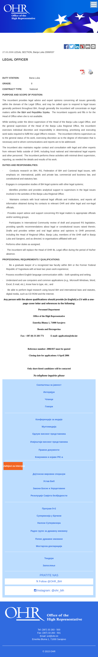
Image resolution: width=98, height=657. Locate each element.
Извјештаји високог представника (49, 442)
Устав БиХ (49, 481)
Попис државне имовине (49, 539)
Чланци (49, 399)
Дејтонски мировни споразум (49, 474)
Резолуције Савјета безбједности (49, 495)
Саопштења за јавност (49, 385)
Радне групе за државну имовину (48, 531)
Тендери (49, 558)
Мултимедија (49, 426)
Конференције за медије (49, 419)
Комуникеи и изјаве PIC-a (49, 457)
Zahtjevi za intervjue (13, 466)
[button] (93, 5)
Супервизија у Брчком (49, 515)
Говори (49, 406)
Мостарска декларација (49, 546)
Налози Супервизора (49, 523)
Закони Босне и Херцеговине (49, 488)
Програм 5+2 (49, 508)
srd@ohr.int (52, 636)
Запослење (49, 565)
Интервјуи (49, 392)
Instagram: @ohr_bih (49, 590)
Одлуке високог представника (49, 434)
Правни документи (49, 450)
